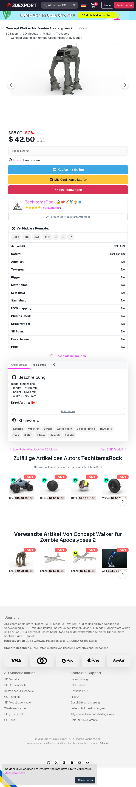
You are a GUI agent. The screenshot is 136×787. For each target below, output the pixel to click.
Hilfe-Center (78, 704)
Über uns (11, 637)
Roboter (69, 454)
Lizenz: (17, 180)
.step (47, 256)
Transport (106, 448)
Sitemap (104, 762)
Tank (16, 454)
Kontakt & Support (86, 692)
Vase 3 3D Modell (111, 469)
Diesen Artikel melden (70, 375)
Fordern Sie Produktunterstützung (68, 236)
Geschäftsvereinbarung (85, 722)
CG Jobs (9, 739)
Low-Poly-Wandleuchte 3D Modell (35, 469)
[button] (122, 521)
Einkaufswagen (68, 209)
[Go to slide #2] (49, 137)
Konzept (18, 448)
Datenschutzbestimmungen (88, 728)
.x (56, 256)
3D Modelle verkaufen (18, 722)
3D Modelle (11, 699)
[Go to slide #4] (94, 137)
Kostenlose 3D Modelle (19, 710)
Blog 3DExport (13, 734)
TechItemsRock (40, 221)
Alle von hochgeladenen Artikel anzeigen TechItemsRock (68, 486)
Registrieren (124, 5)
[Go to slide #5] (117, 137)
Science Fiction (86, 448)
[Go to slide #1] (26, 137)
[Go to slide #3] (71, 137)
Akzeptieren (85, 780)
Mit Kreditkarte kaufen (68, 199)
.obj (26, 256)
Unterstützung (79, 699)
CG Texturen (12, 716)
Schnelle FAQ (79, 710)
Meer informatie (14, 773)
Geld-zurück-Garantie (84, 739)
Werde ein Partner (15, 728)
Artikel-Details (19, 384)
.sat (36, 256)
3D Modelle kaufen (19, 692)
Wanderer (33, 448)
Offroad (41, 454)
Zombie (48, 448)
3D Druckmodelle (15, 704)
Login (107, 5)
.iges (16, 256)
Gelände (55, 454)
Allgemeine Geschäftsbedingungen (92, 734)
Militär (28, 454)
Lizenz (75, 716)
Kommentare (40, 384)
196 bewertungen (51, 227)
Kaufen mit (68, 189)
